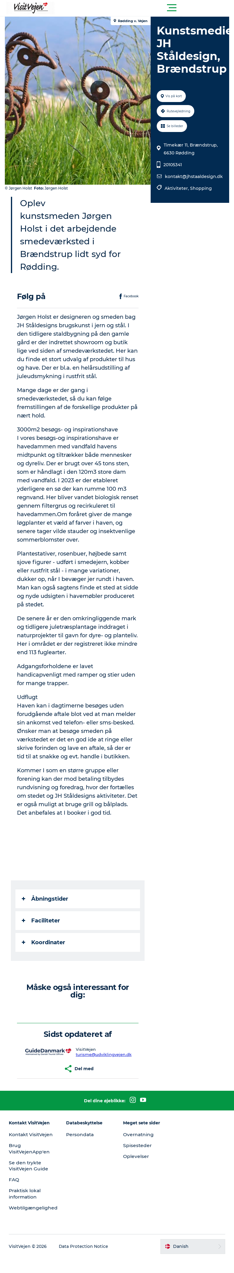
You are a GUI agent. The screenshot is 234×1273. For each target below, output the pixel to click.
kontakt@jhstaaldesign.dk (193, 176)
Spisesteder (137, 1154)
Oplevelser (136, 1165)
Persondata (80, 1143)
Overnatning (139, 1143)
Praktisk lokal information (26, 1208)
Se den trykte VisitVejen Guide (30, 1180)
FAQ (15, 1194)
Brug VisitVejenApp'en (31, 1163)
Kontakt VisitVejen (22, 1146)
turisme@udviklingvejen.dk (104, 1062)
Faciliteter (42, 929)
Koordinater (44, 951)
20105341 (172, 164)
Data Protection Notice (85, 1261)
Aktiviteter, (177, 188)
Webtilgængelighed (34, 1222)
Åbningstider (46, 907)
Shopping (201, 188)
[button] (144, 8)
